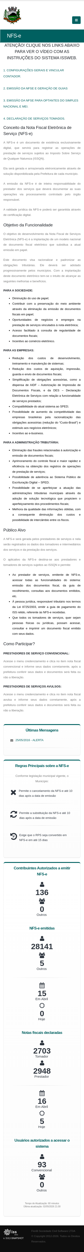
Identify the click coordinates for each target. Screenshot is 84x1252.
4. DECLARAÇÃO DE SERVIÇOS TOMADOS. (34, 118)
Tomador (41, 1056)
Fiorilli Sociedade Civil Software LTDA (53, 1230)
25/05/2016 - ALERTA (29, 740)
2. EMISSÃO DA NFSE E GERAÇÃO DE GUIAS (35, 88)
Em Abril (41, 999)
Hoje (41, 1019)
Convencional (42, 1170)
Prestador (41, 1076)
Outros (42, 914)
